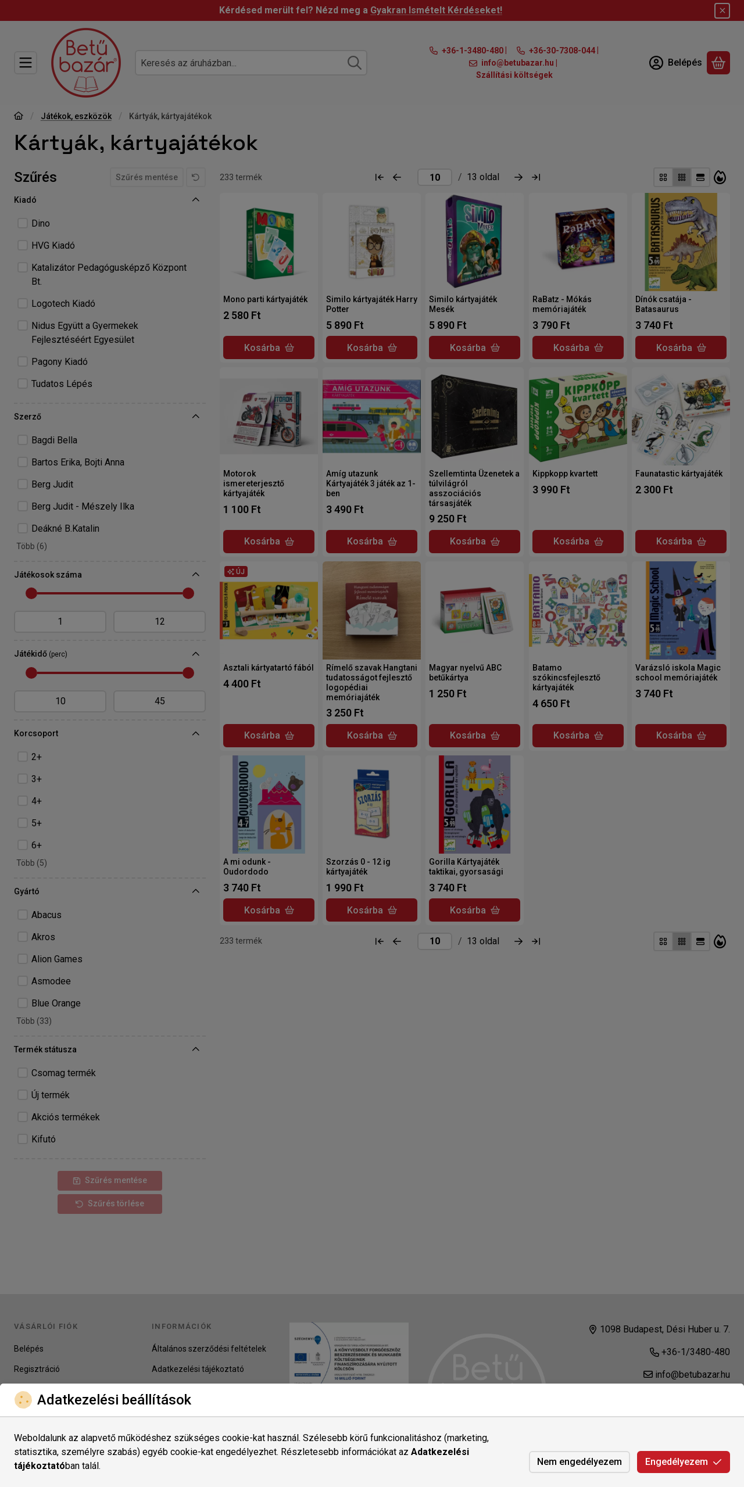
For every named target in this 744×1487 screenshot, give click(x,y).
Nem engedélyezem (579, 1461)
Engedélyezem (683, 1461)
